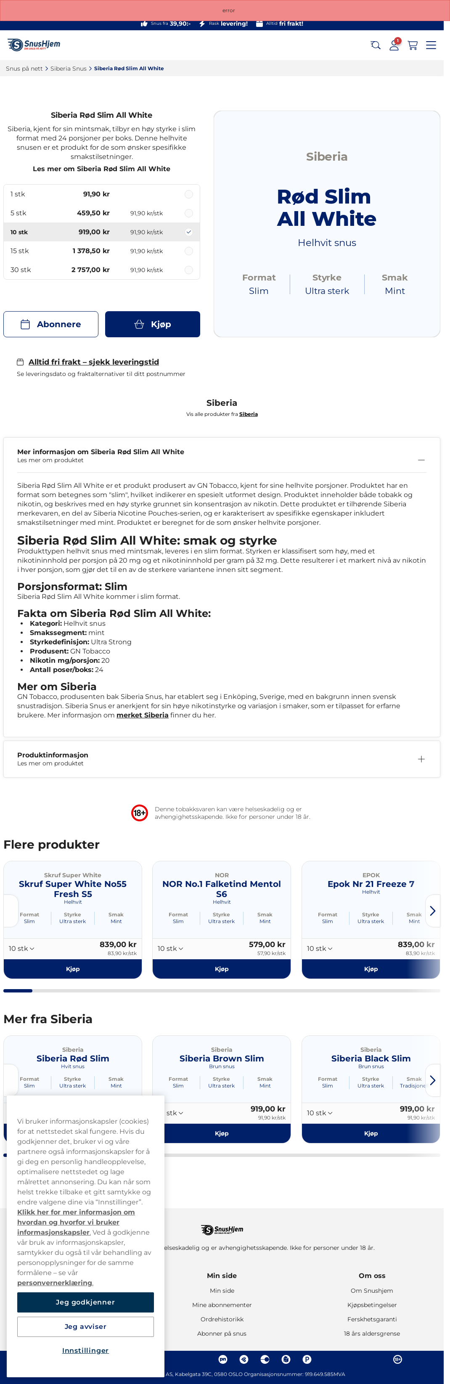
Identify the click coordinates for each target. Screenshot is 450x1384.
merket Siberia (142, 715)
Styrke (72, 914)
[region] (85, 1236)
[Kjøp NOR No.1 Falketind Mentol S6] (222, 969)
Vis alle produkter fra (222, 414)
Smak (116, 914)
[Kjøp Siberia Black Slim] (371, 1133)
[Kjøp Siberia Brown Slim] (222, 1133)
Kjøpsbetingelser (372, 1305)
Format (29, 914)
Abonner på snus (221, 1333)
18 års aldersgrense (372, 1333)
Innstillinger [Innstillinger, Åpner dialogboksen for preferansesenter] (85, 1351)
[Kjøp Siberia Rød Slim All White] (152, 324)
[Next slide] (432, 910)
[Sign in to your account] (394, 45)
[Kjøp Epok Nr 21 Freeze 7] (371, 969)
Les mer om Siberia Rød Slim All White (101, 169)
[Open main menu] (431, 45)
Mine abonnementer (222, 1305)
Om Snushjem (372, 1290)
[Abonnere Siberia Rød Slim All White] (50, 324)
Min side (222, 1276)
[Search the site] (376, 45)
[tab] (17, 990)
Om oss (372, 1276)
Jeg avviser (86, 1327)
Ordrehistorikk (222, 1319)
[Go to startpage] (37, 45)
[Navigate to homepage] (222, 1226)
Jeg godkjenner (85, 1302)
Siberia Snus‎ (68, 68)
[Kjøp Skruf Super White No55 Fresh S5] (73, 969)
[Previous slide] (11, 910)
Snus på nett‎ (24, 68)
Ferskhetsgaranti (372, 1319)
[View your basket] (413, 45)
